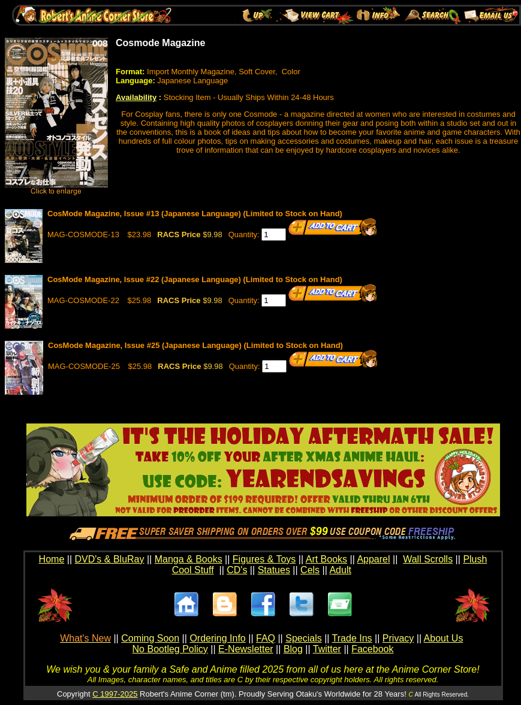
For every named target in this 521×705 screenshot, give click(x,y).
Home (52, 559)
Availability (136, 97)
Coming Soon (150, 638)
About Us (443, 638)
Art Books (326, 559)
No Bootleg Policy (170, 649)
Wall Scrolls (428, 559)
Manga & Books (188, 559)
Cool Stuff (193, 570)
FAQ (265, 638)
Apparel (373, 559)
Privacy (398, 638)
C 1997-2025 (114, 693)
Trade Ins (352, 638)
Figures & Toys (264, 559)
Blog (293, 649)
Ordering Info (217, 638)
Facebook (372, 649)
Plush (475, 559)
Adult (340, 570)
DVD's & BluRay (109, 559)
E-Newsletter (245, 649)
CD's (237, 570)
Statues (274, 570)
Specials (303, 638)
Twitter (327, 649)
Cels (310, 570)
